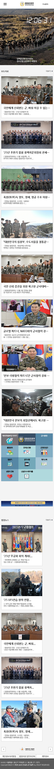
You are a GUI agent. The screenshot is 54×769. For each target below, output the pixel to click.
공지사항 (27, 460)
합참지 (10, 460)
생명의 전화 (10, 472)
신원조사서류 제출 (27, 472)
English (45, 4)
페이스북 (44, 460)
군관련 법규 (44, 448)
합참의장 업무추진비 (27, 756)
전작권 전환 (27, 448)
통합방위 (10, 448)
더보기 (48, 71)
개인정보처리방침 (9, 756)
